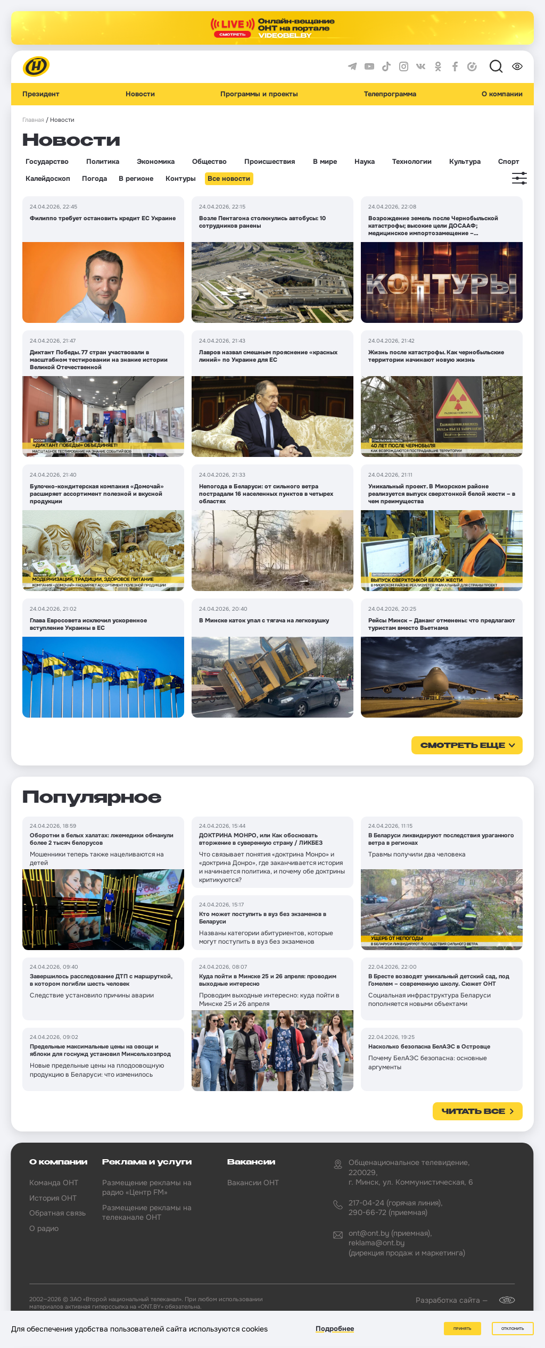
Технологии (412, 161)
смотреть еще (462, 746)
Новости (140, 94)
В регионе (136, 178)
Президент (41, 94)
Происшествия (269, 161)
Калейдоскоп (48, 178)
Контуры (181, 178)
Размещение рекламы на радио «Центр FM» (147, 1187)
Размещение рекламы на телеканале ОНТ (147, 1212)
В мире (325, 161)
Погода (94, 178)
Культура (465, 161)
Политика (102, 161)
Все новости (229, 178)
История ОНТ (53, 1198)
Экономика (156, 161)
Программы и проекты (259, 94)
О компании (502, 94)
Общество (209, 161)
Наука (364, 161)
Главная (33, 120)
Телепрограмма (390, 94)
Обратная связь (57, 1213)
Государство (47, 161)
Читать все (473, 1112)
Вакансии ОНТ (253, 1182)
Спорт (508, 161)
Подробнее (335, 1328)
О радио (44, 1228)
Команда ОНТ (53, 1182)
